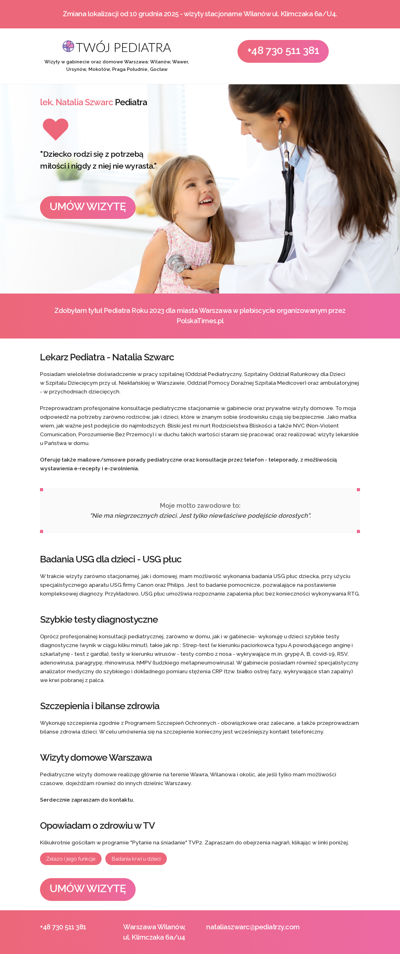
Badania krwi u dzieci (136, 859)
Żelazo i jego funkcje (70, 859)
